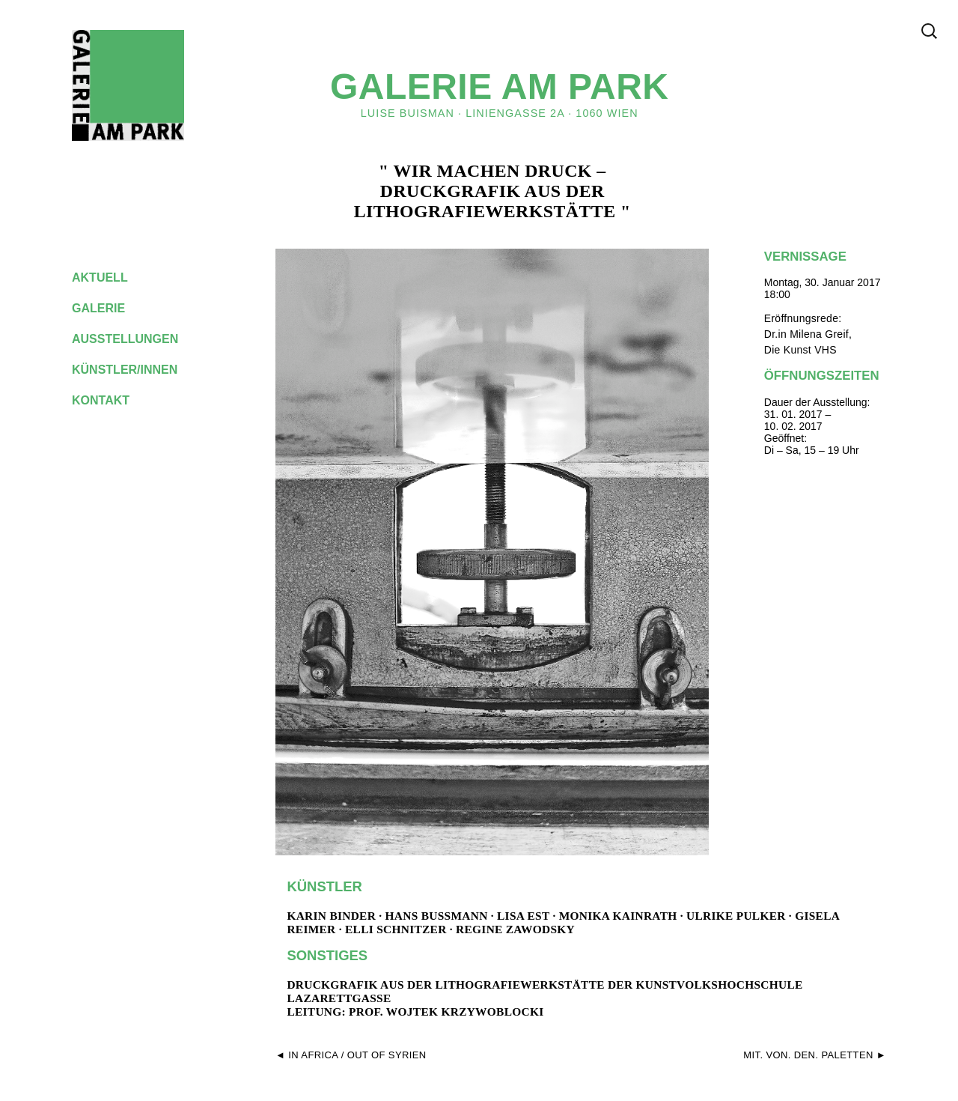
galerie (110, 308)
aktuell (111, 277)
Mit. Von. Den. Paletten (808, 1055)
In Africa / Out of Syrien (357, 1055)
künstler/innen (136, 369)
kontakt (112, 400)
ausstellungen (137, 339)
